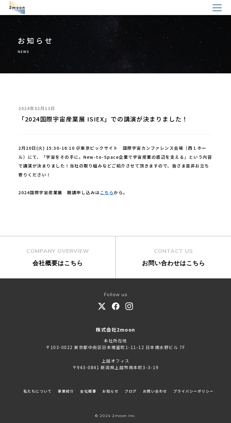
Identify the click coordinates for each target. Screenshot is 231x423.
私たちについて (37, 391)
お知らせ (110, 391)
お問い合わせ (155, 391)
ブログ (131, 391)
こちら (107, 192)
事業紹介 (66, 391)
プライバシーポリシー (193, 391)
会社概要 (88, 391)
